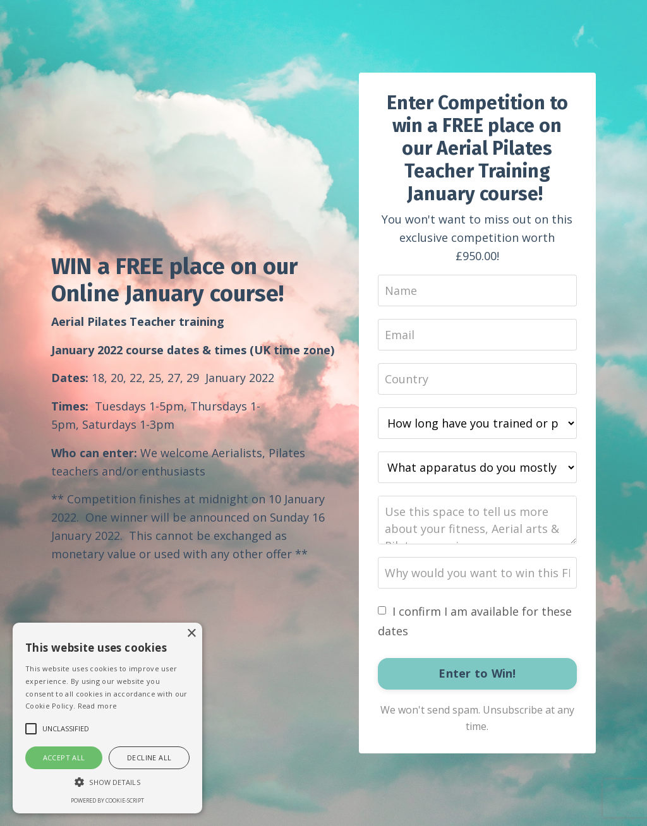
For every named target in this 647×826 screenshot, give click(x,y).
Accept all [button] (64, 757)
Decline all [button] (149, 757)
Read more (98, 705)
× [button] (191, 633)
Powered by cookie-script (107, 800)
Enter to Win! (477, 673)
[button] (107, 781)
